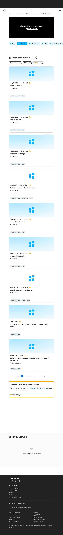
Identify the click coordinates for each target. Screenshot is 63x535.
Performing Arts (19, 14)
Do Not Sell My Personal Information (20, 508)
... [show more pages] (37, 376)
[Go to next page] (44, 376)
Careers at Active (38, 517)
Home (10, 14)
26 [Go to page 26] (41, 376)
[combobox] (15, 62)
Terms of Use (13, 515)
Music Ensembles (37, 14)
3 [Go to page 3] (28, 376)
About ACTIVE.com (14, 513)
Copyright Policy (38, 515)
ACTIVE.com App (14, 488)
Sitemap (35, 513)
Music (28, 14)
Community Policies (39, 519)
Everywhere (32, 29)
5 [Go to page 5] (34, 376)
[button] (27, 62)
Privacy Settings (14, 519)
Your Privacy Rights (14, 517)
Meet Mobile (12, 495)
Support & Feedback (15, 521)
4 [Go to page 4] (31, 376)
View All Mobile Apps (15, 497)
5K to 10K (11, 493)
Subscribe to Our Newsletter (17, 503)
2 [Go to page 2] (25, 376)
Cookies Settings (38, 521)
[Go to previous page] (18, 376)
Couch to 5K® (13, 490)
